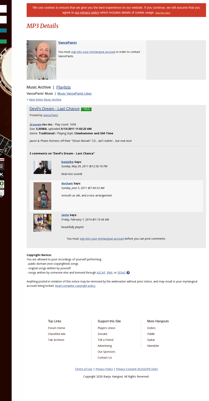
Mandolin (161, 346)
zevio (82, 215)
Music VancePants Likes (95, 93)
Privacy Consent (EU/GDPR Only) (147, 369)
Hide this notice (185, 13)
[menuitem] (22, 78)
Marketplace (18, 88)
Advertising (118, 346)
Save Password (15, 25)
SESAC (142, 272)
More (12, 120)
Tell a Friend (119, 340)
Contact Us (118, 357)
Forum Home (75, 328)
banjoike (85, 162)
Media (13, 109)
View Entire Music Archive (66, 99)
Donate (116, 334)
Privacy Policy (114, 369)
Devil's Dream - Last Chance (75, 109)
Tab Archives (75, 340)
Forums (14, 78)
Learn (13, 99)
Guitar (158, 340)
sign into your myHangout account (114, 52)
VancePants (88, 42)
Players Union (119, 328)
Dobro (159, 328)
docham (84, 183)
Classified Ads (75, 334)
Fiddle (158, 334)
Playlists (84, 87)
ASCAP (121, 272)
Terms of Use (94, 369)
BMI (130, 272)
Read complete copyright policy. (112, 286)
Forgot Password (22, 34)
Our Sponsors (119, 351)
